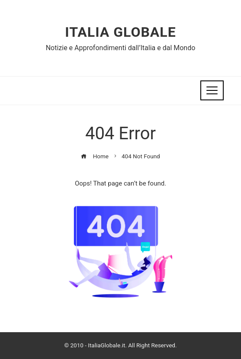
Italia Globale (120, 32)
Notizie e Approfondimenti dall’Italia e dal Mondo (121, 48)
